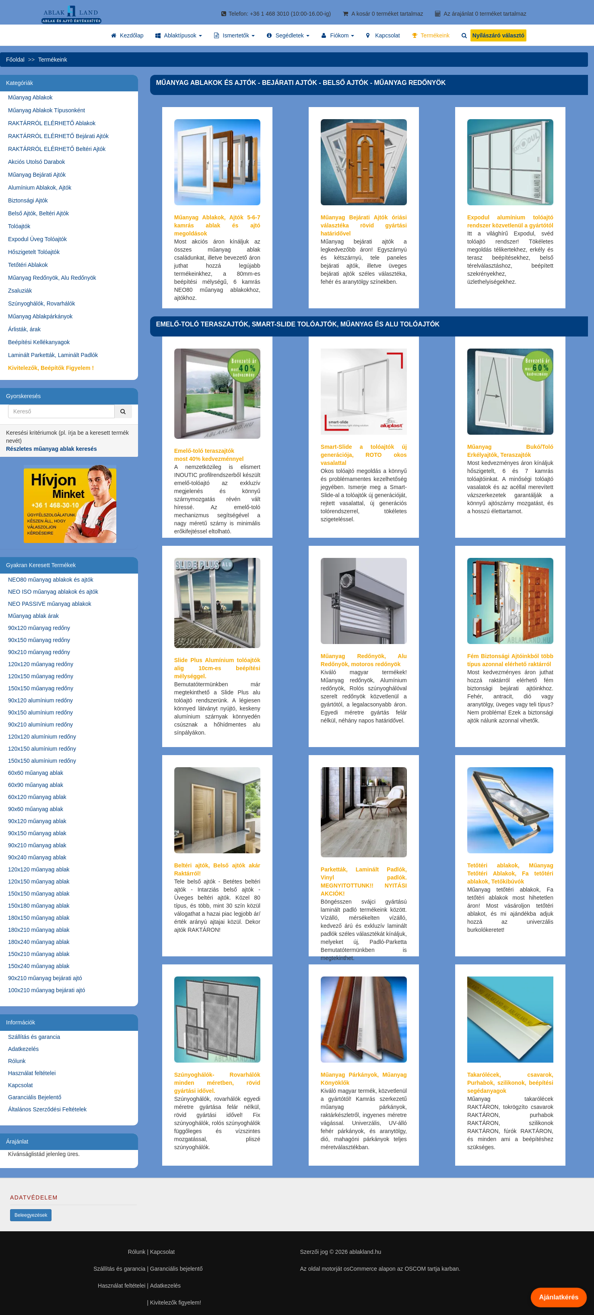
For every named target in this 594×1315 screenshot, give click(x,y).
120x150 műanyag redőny (40, 676)
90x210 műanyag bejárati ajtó (45, 978)
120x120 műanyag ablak (39, 869)
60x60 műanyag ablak (35, 773)
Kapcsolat (20, 1085)
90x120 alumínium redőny (40, 700)
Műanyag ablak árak (33, 616)
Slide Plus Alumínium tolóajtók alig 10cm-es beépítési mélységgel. (217, 668)
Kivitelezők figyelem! (175, 1302)
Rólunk (17, 1061)
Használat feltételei (32, 1073)
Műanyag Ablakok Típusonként (46, 110)
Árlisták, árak (24, 329)
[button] (178, 35)
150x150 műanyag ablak (39, 893)
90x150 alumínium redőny (40, 712)
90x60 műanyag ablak (35, 809)
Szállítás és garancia (34, 1037)
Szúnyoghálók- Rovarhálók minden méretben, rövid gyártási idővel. (217, 1082)
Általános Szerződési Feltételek (47, 1109)
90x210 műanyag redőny (39, 652)
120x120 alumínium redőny (42, 736)
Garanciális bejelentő (176, 1268)
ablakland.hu (365, 1252)
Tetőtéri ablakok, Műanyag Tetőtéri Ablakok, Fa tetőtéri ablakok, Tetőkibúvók (510, 873)
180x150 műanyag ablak (39, 918)
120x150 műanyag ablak (39, 881)
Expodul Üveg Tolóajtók (37, 239)
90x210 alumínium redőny (40, 724)
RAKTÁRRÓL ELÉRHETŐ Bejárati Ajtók (58, 136)
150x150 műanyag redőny (40, 688)
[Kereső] (123, 411)
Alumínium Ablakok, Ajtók (39, 187)
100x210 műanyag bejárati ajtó (46, 990)
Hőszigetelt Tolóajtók (34, 252)
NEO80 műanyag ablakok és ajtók (50, 579)
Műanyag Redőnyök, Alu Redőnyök (52, 278)
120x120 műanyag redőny (40, 664)
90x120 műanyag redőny (39, 628)
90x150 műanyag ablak (37, 833)
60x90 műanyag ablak (35, 785)
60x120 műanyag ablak (37, 797)
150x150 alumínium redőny (42, 761)
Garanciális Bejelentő (34, 1097)
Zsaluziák (20, 290)
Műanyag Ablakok (30, 97)
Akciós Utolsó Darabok (36, 162)
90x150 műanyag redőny (39, 640)
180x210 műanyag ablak (39, 930)
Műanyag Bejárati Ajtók (37, 174)
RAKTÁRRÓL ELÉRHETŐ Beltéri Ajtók (56, 149)
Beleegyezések (30, 1215)
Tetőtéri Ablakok (28, 265)
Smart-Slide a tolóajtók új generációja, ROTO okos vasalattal (364, 455)
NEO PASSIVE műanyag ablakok (49, 604)
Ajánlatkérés (558, 1297)
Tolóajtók (19, 226)
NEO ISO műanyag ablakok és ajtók (53, 591)
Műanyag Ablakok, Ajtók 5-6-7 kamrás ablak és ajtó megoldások (217, 225)
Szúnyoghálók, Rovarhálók (41, 303)
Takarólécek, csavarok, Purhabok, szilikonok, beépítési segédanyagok (510, 1082)
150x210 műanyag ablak (39, 954)
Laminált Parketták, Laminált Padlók (53, 355)
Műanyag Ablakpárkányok (40, 316)
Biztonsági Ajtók (28, 200)
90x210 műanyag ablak (37, 845)
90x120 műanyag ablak (37, 821)
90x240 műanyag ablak (37, 857)
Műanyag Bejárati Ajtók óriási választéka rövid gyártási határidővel (364, 225)
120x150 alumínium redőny (42, 748)
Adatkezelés (23, 1049)
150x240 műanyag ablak (39, 966)
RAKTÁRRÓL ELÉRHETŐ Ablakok (51, 123)
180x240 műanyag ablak (39, 942)
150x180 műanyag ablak (39, 905)
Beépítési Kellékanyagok (39, 342)
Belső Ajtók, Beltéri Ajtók (38, 213)
